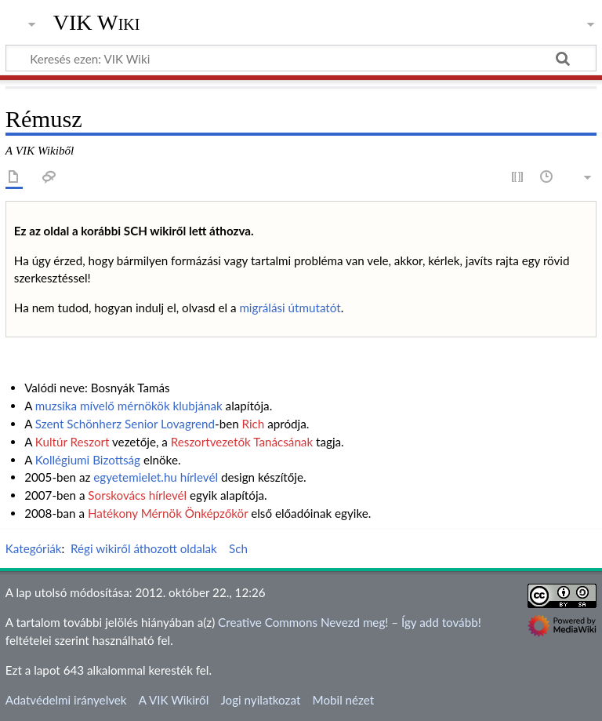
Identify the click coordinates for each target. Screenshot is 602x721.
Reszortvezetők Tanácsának (242, 442)
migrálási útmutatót (289, 307)
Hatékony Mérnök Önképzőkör (168, 513)
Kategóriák (33, 548)
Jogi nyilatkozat (260, 700)
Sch (238, 548)
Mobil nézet (344, 700)
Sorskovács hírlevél (137, 495)
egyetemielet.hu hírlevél (155, 477)
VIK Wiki (96, 23)
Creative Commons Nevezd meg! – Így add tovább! (349, 622)
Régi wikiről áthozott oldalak (144, 548)
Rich (253, 424)
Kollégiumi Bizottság (87, 460)
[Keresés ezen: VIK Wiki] (301, 58)
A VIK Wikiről (174, 700)
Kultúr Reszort (72, 442)
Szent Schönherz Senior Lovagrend (125, 424)
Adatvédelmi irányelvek (66, 700)
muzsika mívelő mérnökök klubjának (129, 406)
